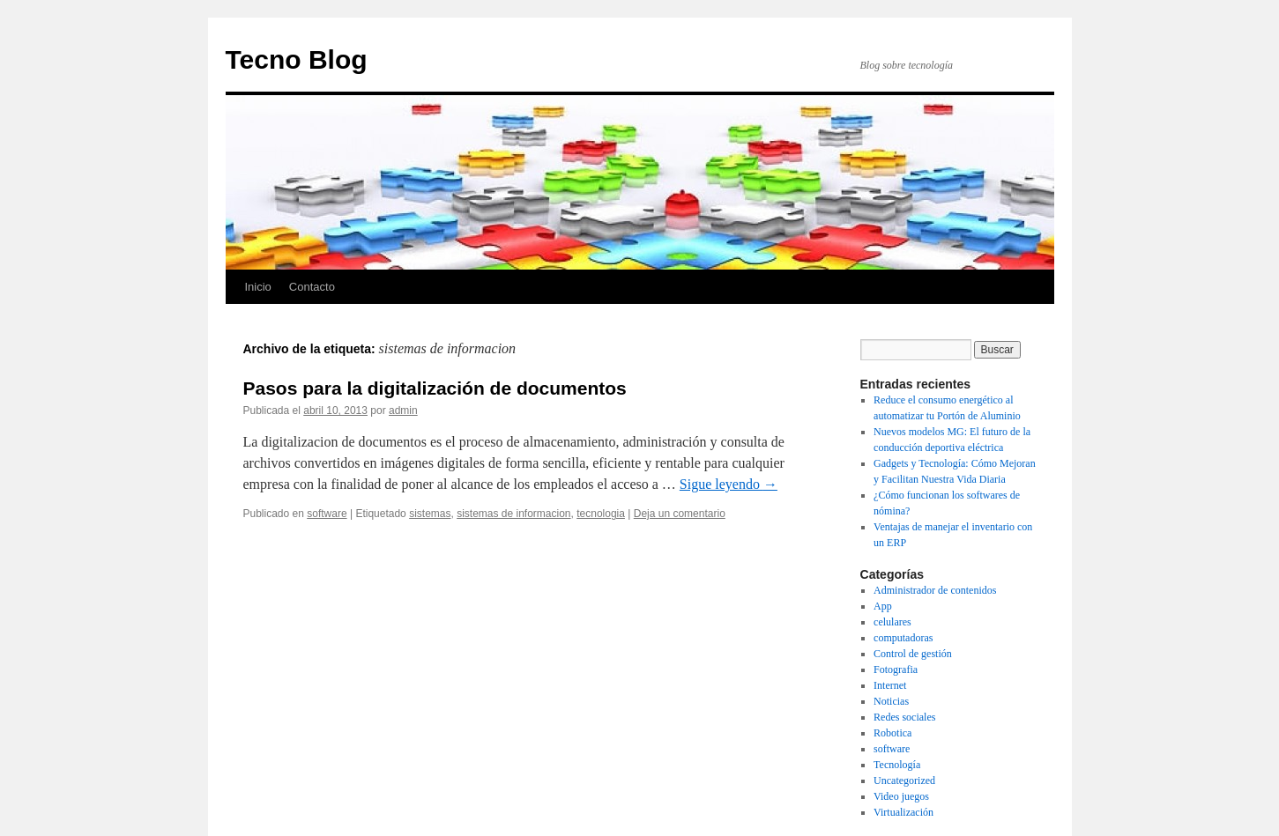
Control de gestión (913, 653)
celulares (892, 622)
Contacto (312, 286)
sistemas (429, 513)
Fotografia (896, 669)
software (326, 513)
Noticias (891, 701)
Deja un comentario (679, 513)
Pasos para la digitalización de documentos (435, 388)
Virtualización (903, 812)
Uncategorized (904, 780)
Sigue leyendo (728, 484)
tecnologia (600, 513)
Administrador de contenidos (935, 590)
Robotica (892, 733)
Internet (890, 685)
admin (403, 410)
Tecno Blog (297, 59)
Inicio (258, 286)
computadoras (903, 638)
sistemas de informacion (513, 513)
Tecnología (897, 764)
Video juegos (901, 796)
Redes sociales (904, 717)
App (883, 606)
